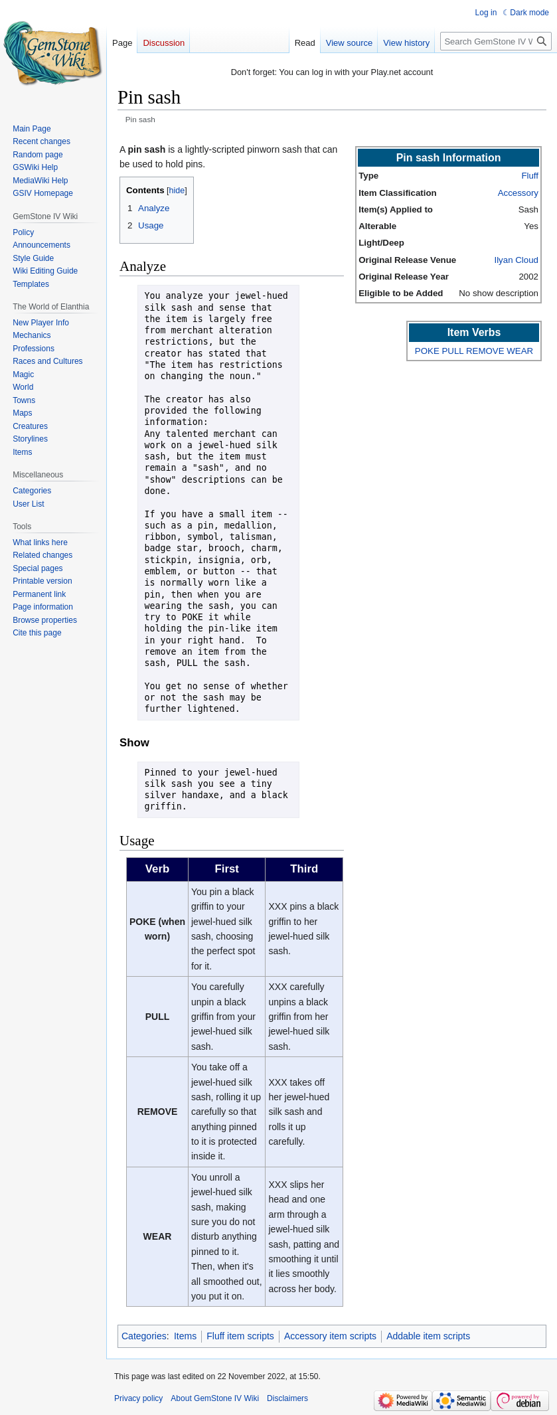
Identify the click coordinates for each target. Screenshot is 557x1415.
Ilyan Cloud (516, 260)
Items (185, 1336)
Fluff (529, 176)
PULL (452, 351)
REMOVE (485, 351)
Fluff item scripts (240, 1336)
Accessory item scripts (330, 1336)
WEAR (520, 351)
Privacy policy (138, 1398)
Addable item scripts (428, 1336)
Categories (144, 1336)
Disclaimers (287, 1398)
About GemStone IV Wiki (215, 1398)
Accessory (518, 193)
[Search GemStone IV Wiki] (496, 41)
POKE (427, 351)
